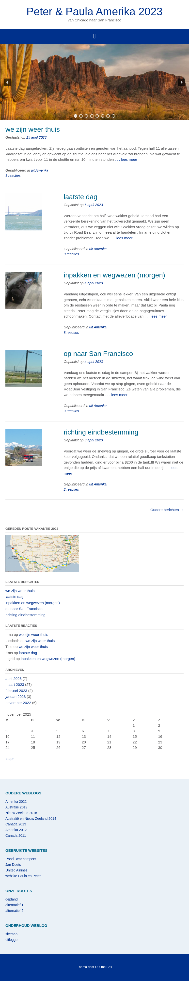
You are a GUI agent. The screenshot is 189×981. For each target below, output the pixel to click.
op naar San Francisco (98, 353)
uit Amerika (39, 170)
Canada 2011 (15, 835)
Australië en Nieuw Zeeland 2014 (30, 818)
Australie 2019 (16, 807)
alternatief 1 (14, 905)
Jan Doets (13, 865)
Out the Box (103, 967)
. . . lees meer (126, 159)
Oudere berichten (167, 510)
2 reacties (71, 489)
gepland (11, 899)
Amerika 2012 (16, 830)
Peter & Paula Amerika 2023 (95, 11)
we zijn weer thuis (32, 129)
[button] (7, 82)
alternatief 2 (14, 911)
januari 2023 (15, 696)
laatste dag (80, 197)
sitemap (11, 934)
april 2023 (13, 678)
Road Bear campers (20, 859)
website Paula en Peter (23, 876)
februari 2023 (16, 691)
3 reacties (13, 175)
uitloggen (12, 940)
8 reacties (71, 333)
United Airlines (16, 870)
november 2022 (18, 703)
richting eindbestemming (101, 432)
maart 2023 (14, 684)
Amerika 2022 (16, 802)
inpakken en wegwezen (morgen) (114, 275)
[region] (94, 82)
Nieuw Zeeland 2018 (21, 813)
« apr (9, 758)
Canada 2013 (15, 824)
